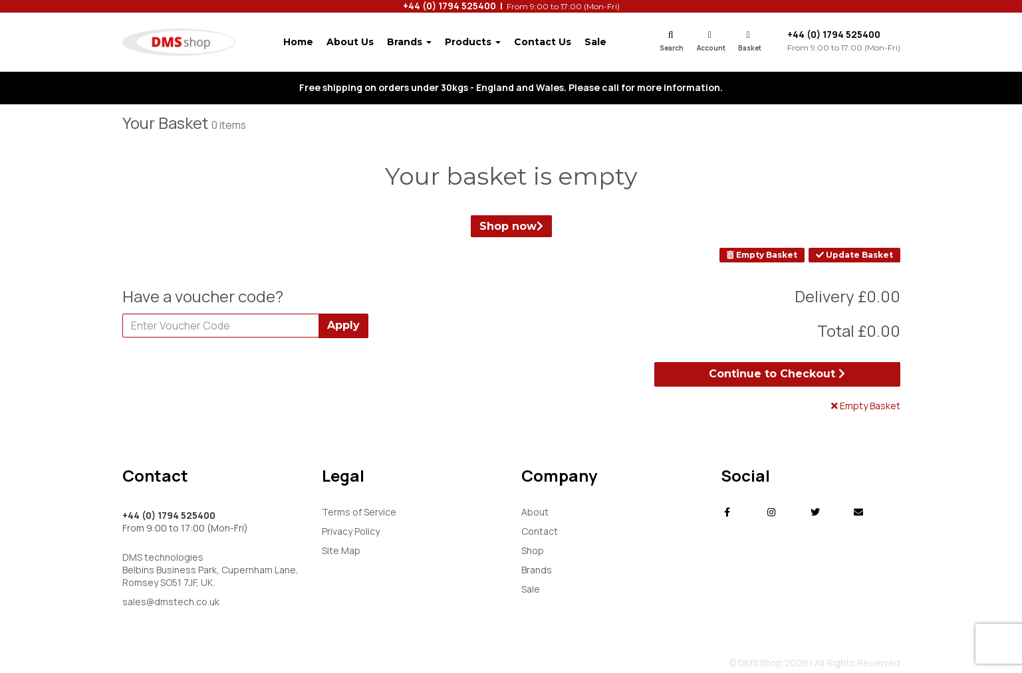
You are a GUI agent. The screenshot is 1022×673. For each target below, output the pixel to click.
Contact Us (542, 42)
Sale (595, 42)
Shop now (511, 226)
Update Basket (854, 255)
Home (298, 42)
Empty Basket (762, 255)
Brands (409, 42)
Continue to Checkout (777, 373)
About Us (350, 42)
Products (473, 42)
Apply (343, 325)
